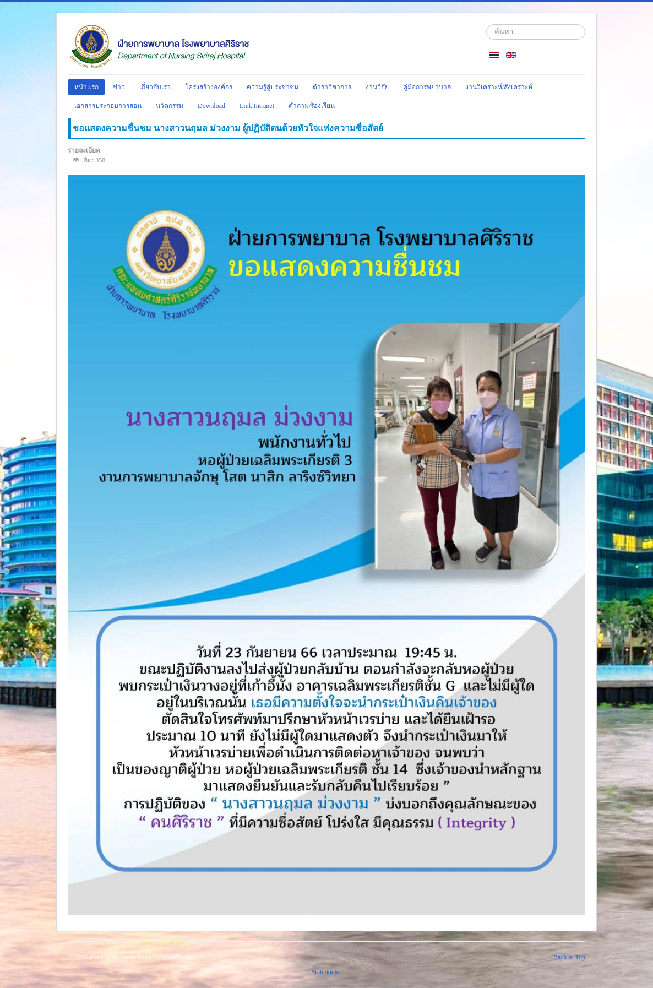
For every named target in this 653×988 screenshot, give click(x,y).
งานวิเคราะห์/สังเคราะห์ (498, 87)
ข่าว (119, 87)
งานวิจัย (377, 87)
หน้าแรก (86, 87)
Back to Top (569, 957)
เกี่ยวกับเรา (155, 87)
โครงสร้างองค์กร (208, 87)
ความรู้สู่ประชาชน (272, 87)
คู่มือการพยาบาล (427, 87)
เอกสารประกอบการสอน (108, 106)
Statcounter (327, 972)
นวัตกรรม (169, 106)
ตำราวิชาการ (332, 87)
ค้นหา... (486, 24)
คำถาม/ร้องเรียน (312, 106)
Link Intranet (257, 106)
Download (211, 106)
